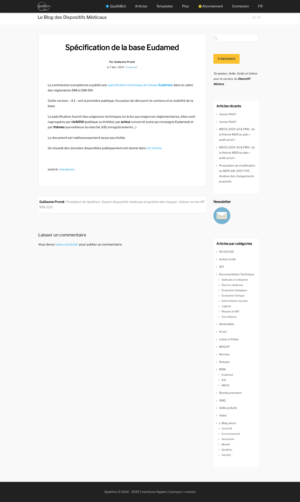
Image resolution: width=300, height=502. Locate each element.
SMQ (222, 400)
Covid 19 (227, 428)
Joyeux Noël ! (227, 114)
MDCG (225, 385)
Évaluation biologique (234, 290)
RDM (222, 369)
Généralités (226, 324)
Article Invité (227, 259)
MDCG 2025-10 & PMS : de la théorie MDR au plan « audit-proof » (237, 134)
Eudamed (131, 67)
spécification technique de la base (140, 85)
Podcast (224, 362)
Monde (226, 444)
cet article (154, 148)
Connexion (240, 6)
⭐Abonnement (210, 6)
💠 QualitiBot (115, 6)
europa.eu (67, 169)
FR (260, 6)
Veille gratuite (228, 408)
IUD (224, 380)
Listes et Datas (229, 339)
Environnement (231, 433)
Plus (185, 6)
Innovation (228, 439)
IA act (223, 331)
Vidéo (223, 415)
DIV (221, 266)
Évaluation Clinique (233, 295)
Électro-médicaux (232, 285)
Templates (164, 6)
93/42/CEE (226, 251)
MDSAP (224, 346)
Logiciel (226, 306)
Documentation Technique (236, 274)
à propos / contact (182, 492)
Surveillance (229, 316)
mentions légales (154, 492)
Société (226, 454)
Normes (224, 354)
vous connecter (67, 244)
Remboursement (230, 392)
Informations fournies (235, 300)
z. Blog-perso (227, 423)
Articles (141, 6)
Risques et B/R (230, 311)
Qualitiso (227, 449)
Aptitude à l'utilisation (235, 279)
